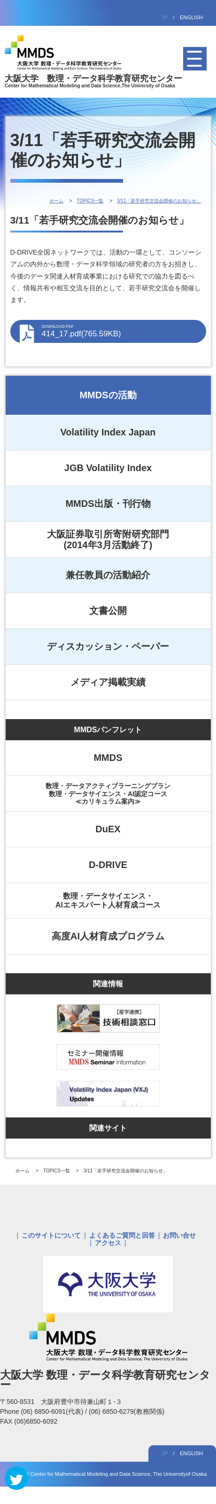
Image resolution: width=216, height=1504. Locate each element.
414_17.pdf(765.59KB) (119, 331)
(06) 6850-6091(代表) (53, 1411)
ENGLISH (191, 17)
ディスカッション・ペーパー (108, 646)
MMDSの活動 (107, 395)
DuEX (107, 829)
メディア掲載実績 (108, 682)
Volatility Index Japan (107, 432)
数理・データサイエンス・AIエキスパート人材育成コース (108, 900)
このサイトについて (51, 1235)
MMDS (107, 757)
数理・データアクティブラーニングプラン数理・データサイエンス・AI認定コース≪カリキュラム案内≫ (108, 793)
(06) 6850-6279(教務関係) (126, 1411)
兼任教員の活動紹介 (108, 575)
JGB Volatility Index (108, 468)
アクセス (108, 1243)
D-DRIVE (108, 865)
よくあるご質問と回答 (122, 1235)
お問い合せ (179, 1235)
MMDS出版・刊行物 (107, 503)
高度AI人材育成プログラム (108, 936)
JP (165, 17)
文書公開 (108, 610)
